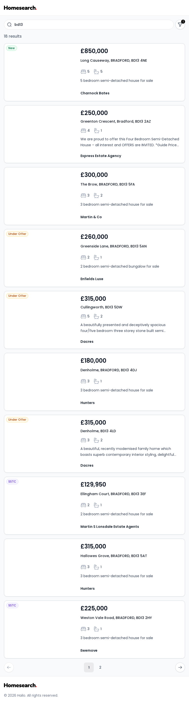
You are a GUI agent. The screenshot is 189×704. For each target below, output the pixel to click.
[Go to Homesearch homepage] (20, 8)
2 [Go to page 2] (100, 667)
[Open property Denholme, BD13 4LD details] (94, 444)
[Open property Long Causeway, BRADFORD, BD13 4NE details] (94, 72)
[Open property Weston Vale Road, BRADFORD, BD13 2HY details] (94, 629)
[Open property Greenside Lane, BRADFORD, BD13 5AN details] (94, 258)
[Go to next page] (180, 667)
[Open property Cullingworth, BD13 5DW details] (94, 320)
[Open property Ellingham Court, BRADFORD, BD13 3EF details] (94, 505)
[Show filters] (180, 24)
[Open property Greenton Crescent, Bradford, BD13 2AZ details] (94, 134)
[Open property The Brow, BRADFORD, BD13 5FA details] (94, 196)
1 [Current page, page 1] (89, 667)
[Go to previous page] (9, 667)
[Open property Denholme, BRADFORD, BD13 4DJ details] (94, 382)
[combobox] (89, 24)
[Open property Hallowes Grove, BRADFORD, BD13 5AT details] (94, 567)
